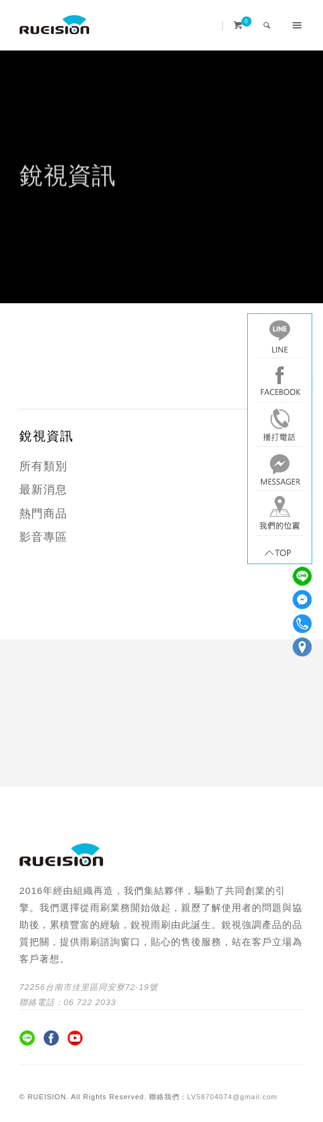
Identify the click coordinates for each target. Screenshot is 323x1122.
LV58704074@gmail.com (232, 1097)
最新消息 (44, 489)
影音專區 (44, 537)
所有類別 (44, 466)
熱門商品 (44, 513)
